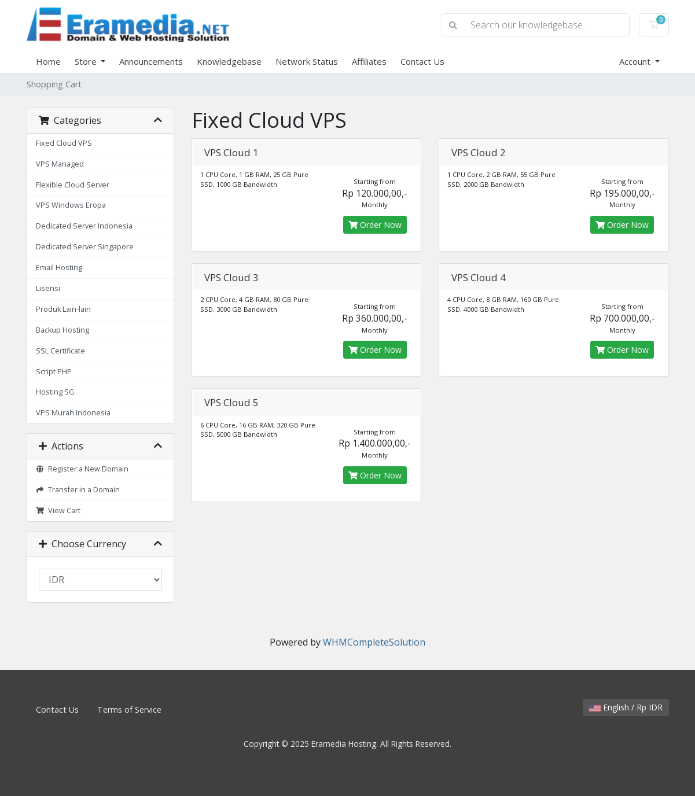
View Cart (58, 510)
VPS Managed (60, 164)
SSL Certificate (60, 351)
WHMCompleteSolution (374, 642)
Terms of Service (129, 709)
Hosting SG (55, 392)
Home (48, 61)
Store (87, 61)
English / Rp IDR (626, 707)
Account (636, 61)
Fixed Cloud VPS (64, 143)
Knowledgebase (229, 61)
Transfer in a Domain (78, 490)
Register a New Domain (82, 469)
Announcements (151, 61)
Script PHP (54, 372)
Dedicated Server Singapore (85, 247)
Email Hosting (59, 267)
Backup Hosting (62, 330)
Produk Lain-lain (63, 309)
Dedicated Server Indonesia (84, 226)
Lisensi (48, 288)
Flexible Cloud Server (72, 185)
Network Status (306, 61)
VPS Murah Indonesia (73, 413)
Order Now (375, 224)
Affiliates (369, 61)
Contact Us (422, 61)
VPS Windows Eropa (71, 205)
